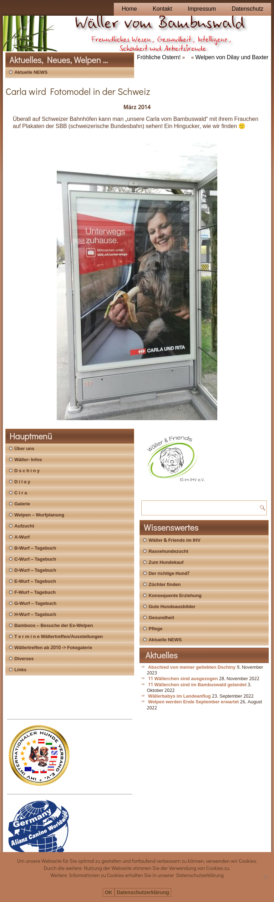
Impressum (202, 9)
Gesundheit (161, 618)
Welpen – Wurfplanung (39, 515)
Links (20, 670)
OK (108, 892)
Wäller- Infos (28, 460)
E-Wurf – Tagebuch (35, 581)
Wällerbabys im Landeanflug (179, 696)
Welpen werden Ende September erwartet (193, 702)
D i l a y (22, 482)
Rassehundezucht (168, 551)
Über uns (24, 449)
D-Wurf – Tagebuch (35, 570)
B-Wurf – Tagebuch (35, 548)
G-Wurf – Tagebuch (35, 604)
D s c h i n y (27, 471)
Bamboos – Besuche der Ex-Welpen (53, 626)
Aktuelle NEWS (30, 72)
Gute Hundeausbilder (171, 607)
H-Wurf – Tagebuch (35, 615)
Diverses (24, 659)
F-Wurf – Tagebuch (35, 592)
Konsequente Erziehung (175, 596)
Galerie (22, 504)
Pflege (155, 629)
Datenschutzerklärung (143, 892)
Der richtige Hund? (168, 574)
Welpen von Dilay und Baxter (231, 57)
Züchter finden (164, 585)
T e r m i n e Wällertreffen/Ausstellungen (58, 637)
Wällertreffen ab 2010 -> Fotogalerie (53, 648)
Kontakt (162, 9)
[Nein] (265, 877)
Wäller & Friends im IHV (174, 540)
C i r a (20, 493)
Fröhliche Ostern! (159, 57)
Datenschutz (247, 9)
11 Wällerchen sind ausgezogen (183, 679)
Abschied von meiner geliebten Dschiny (191, 667)
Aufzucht (24, 526)
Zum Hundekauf (165, 563)
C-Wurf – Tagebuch (35, 559)
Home (129, 9)
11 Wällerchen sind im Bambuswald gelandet (197, 685)
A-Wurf (22, 537)
